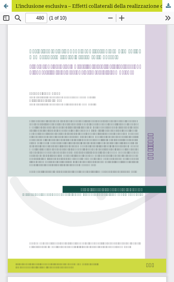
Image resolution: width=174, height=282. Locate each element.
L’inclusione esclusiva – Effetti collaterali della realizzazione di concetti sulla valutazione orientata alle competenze (95, 5)
